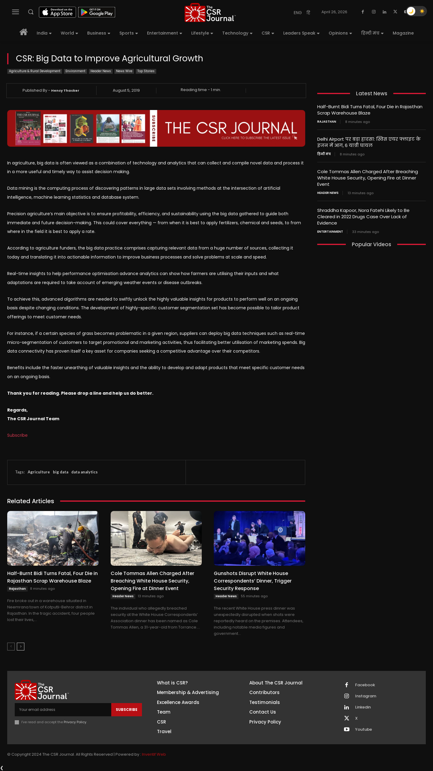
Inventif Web (154, 754)
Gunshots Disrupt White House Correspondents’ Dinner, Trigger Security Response (253, 581)
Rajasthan (17, 588)
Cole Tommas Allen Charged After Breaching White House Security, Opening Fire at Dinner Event (152, 581)
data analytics (84, 472)
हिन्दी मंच (324, 154)
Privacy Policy (75, 722)
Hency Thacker (65, 90)
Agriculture (39, 472)
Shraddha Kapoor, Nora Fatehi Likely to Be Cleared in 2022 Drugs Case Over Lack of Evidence (363, 216)
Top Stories (146, 71)
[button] (30, 12)
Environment (75, 71)
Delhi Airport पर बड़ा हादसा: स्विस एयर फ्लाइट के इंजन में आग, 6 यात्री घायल (369, 142)
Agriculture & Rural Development (34, 71)
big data (60, 472)
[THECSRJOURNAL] (210, 12)
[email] (63, 709)
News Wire (124, 71)
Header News (101, 71)
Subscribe (17, 435)
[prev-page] (11, 646)
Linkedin (363, 707)
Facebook (365, 685)
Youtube (363, 729)
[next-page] (20, 646)
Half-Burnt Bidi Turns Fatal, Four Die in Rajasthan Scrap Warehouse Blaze (52, 577)
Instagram (365, 696)
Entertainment (330, 232)
